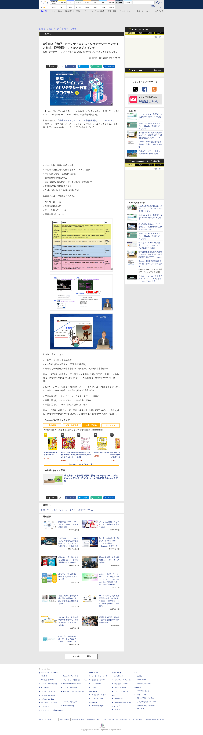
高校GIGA (68, 11)
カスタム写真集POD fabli (146, 702)
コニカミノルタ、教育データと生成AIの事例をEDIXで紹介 (150, 116)
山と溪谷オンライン (99, 695)
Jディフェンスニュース (122, 680)
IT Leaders (45, 688)
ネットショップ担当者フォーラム (75, 680)
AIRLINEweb (118, 676)
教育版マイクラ (81, 11)
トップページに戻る (81, 656)
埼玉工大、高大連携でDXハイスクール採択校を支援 (67, 576)
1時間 (130, 33)
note (98, 66)
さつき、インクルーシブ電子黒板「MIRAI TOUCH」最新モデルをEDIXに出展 (150, 278)
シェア (72, 66)
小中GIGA (58, 11)
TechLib (117, 710)
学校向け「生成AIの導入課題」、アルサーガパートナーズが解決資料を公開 (150, 245)
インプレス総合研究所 (49, 684)
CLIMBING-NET (97, 699)
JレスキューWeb (120, 688)
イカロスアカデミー (121, 691)
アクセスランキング (140, 29)
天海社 (139, 676)
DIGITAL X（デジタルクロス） (74, 691)
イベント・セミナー (126, 11)
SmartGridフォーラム (70, 676)
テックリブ (116, 706)
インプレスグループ (136, 719)
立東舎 (94, 688)
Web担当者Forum (47, 680)
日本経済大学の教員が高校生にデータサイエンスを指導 (109, 559)
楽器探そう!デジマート (100, 680)
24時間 (139, 33)
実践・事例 (112, 11)
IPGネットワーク (141, 695)
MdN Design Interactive (122, 702)
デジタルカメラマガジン (49, 702)
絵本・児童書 (91, 425)
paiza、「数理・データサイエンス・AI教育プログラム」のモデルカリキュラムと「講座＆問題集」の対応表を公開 (109, 579)
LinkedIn (111, 66)
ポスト (53, 66)
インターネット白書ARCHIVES (52, 710)
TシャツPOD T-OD (99, 684)
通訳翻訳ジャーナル (121, 684)
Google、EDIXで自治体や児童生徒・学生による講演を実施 (150, 144)
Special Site (137, 70)
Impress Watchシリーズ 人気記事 (146, 161)
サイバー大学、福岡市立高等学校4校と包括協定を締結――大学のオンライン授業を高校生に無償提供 (109, 601)
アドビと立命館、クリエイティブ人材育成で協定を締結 (109, 524)
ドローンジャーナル (48, 691)
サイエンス (110, 425)
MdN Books (118, 699)
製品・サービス (142, 11)
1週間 (150, 33)
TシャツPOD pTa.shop (145, 698)
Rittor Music (93, 673)
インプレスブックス (70, 702)
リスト (61, 66)
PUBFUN (138, 688)
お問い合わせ (64, 719)
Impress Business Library (72, 684)
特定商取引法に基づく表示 (155, 719)
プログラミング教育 (97, 11)
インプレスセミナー (70, 688)
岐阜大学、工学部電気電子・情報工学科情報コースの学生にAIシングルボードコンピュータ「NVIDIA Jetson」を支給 (91, 478)
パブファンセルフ (143, 691)
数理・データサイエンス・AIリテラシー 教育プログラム (67, 510)
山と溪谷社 (93, 691)
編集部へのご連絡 (93, 719)
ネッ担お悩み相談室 (48, 695)
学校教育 (52, 425)
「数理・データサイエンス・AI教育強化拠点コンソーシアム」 (86, 120)
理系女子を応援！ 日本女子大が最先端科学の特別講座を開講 (109, 620)
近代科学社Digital (98, 706)
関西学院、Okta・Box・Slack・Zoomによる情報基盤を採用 (68, 524)
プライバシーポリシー (110, 719)
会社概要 (123, 719)
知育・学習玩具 (71, 425)
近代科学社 (93, 702)
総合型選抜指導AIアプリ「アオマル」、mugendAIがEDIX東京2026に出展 (150, 226)
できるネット (46, 706)
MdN (113, 695)
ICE (136, 673)
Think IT (44, 676)
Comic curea (141, 680)
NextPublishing (68, 706)
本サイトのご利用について (47, 719)
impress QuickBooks (144, 684)
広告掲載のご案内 (78, 719)
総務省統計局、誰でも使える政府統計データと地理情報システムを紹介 (68, 559)
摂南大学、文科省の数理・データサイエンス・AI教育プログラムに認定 (68, 639)
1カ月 (159, 33)
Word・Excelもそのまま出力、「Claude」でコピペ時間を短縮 (150, 126)
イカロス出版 (116, 673)
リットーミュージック (99, 676)
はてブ (85, 66)
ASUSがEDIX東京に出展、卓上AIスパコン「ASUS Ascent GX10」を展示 (150, 208)
